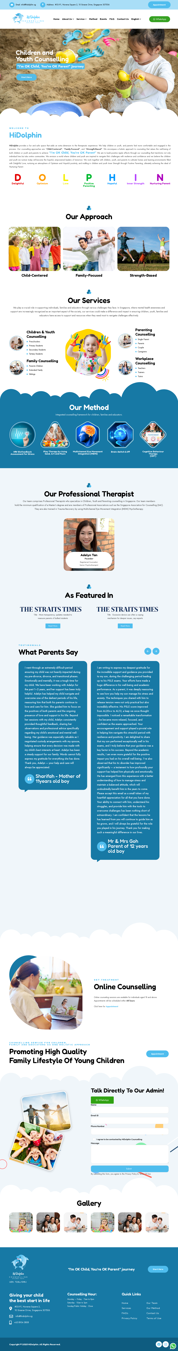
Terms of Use (153, 1318)
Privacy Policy (129, 1318)
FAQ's (125, 1313)
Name (130, 1107)
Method (93, 19)
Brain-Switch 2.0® (120, 451)
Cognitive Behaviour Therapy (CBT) (153, 453)
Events (103, 19)
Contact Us (123, 19)
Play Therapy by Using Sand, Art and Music (55, 452)
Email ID (130, 1118)
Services (126, 1308)
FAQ (112, 19)
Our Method (153, 1308)
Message (130, 1153)
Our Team (152, 1303)
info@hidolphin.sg (28, 4)
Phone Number (130, 1129)
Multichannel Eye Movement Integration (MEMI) (88, 452)
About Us (67, 19)
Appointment (159, 4)
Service (81, 19)
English (135, 19)
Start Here (158, 1269)
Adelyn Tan (88, 555)
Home (56, 19)
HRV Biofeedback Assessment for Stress (22, 452)
